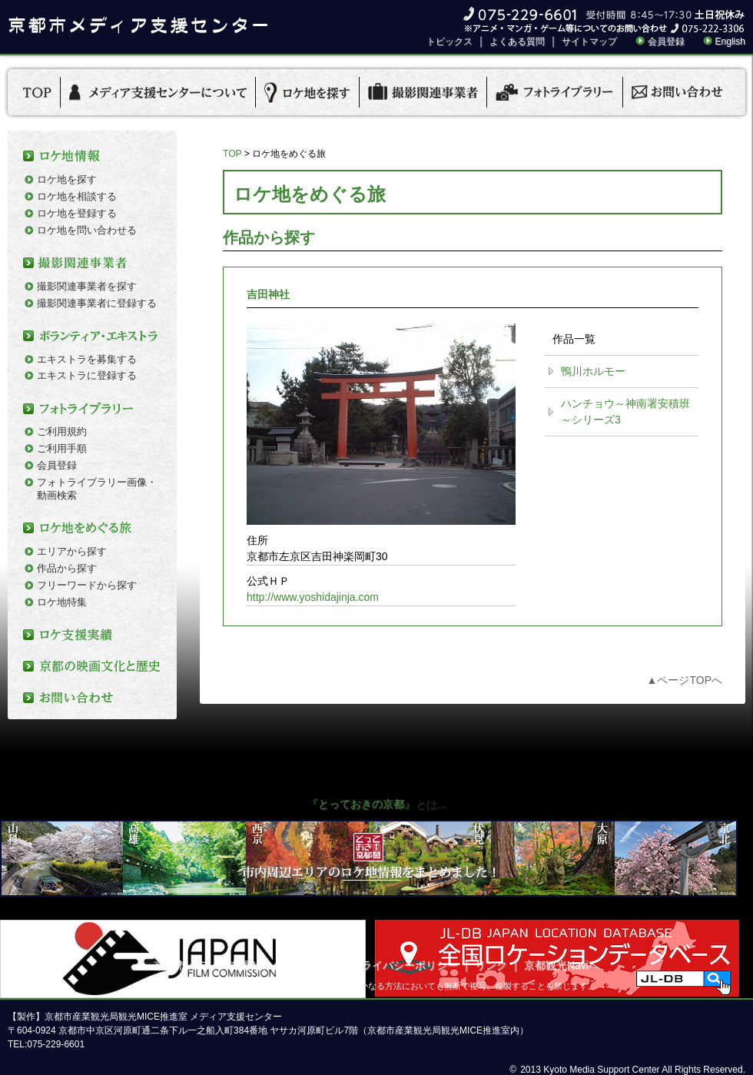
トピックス (449, 41)
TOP (232, 153)
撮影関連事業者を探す (87, 286)
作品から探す (67, 568)
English (730, 41)
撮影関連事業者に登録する (97, 303)
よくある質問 (517, 41)
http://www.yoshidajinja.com (313, 597)
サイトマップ (589, 41)
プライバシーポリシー (404, 965)
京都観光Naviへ (561, 965)
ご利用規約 (62, 431)
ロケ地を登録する (77, 213)
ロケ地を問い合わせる (87, 230)
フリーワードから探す (87, 585)
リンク (491, 965)
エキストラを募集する (87, 359)
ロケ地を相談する (77, 196)
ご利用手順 (62, 448)
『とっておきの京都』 (361, 804)
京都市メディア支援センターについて (245, 965)
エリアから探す (72, 551)
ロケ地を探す (67, 179)
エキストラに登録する (87, 375)
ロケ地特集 (62, 602)
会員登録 (666, 41)
